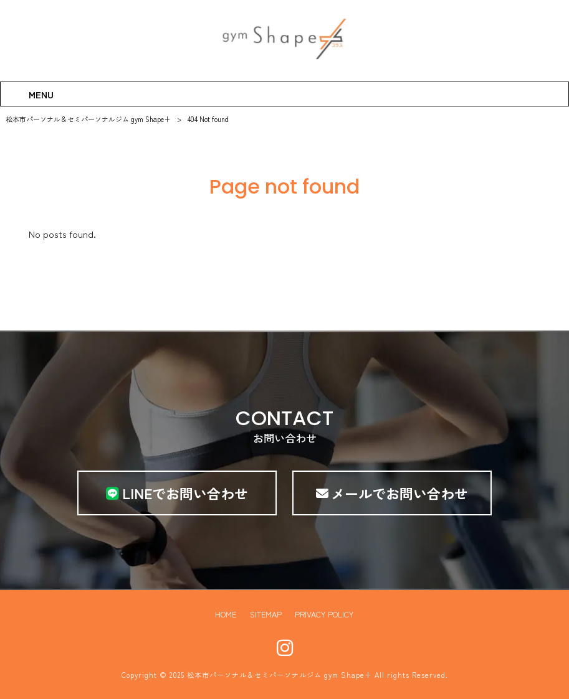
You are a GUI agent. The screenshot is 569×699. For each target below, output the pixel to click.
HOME (225, 614)
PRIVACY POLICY (324, 614)
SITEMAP (265, 614)
